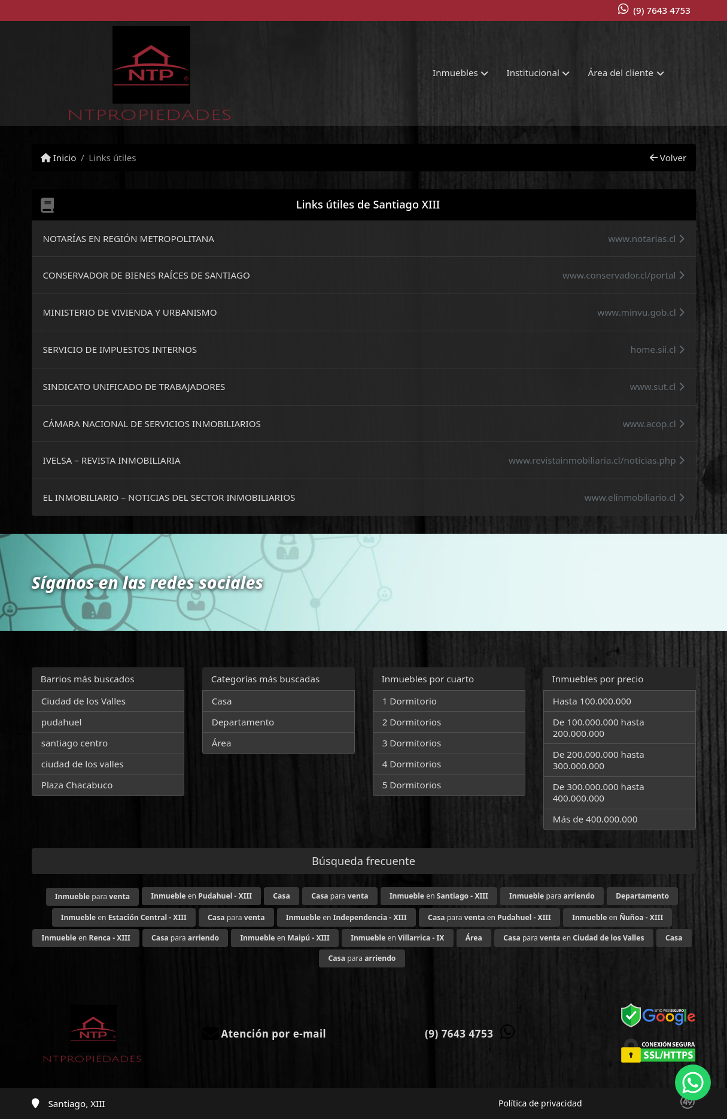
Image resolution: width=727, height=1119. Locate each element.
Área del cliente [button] (621, 72)
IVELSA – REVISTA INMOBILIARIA (112, 460)
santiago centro (74, 743)
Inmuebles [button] (455, 72)
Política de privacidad (540, 1103)
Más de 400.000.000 (595, 819)
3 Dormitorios (412, 743)
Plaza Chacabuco (77, 785)
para (92, 896)
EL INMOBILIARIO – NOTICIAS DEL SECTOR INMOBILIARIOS (169, 497)
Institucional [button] (533, 72)
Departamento (243, 722)
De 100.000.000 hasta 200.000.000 (598, 727)
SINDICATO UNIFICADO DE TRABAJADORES (134, 386)
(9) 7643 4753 (662, 10)
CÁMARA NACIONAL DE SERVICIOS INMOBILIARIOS (152, 424)
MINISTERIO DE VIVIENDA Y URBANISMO (130, 312)
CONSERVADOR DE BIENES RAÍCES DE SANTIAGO (146, 275)
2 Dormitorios (412, 722)
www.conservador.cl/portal (623, 275)
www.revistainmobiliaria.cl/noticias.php (596, 460)
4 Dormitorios (412, 764)
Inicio (59, 158)
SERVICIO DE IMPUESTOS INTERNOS (120, 349)
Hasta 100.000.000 (592, 701)
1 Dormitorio (409, 701)
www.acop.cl (654, 424)
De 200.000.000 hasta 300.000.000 (598, 760)
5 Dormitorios (412, 785)
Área (222, 743)
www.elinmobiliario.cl (635, 497)
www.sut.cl (657, 386)
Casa (222, 701)
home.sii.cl (658, 349)
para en (489, 917)
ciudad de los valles (82, 764)
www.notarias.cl (646, 238)
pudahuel (61, 722)
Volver (668, 158)
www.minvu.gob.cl (640, 312)
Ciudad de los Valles (83, 701)
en (201, 896)
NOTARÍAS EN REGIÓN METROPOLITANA (128, 238)
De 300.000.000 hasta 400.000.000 (598, 792)
